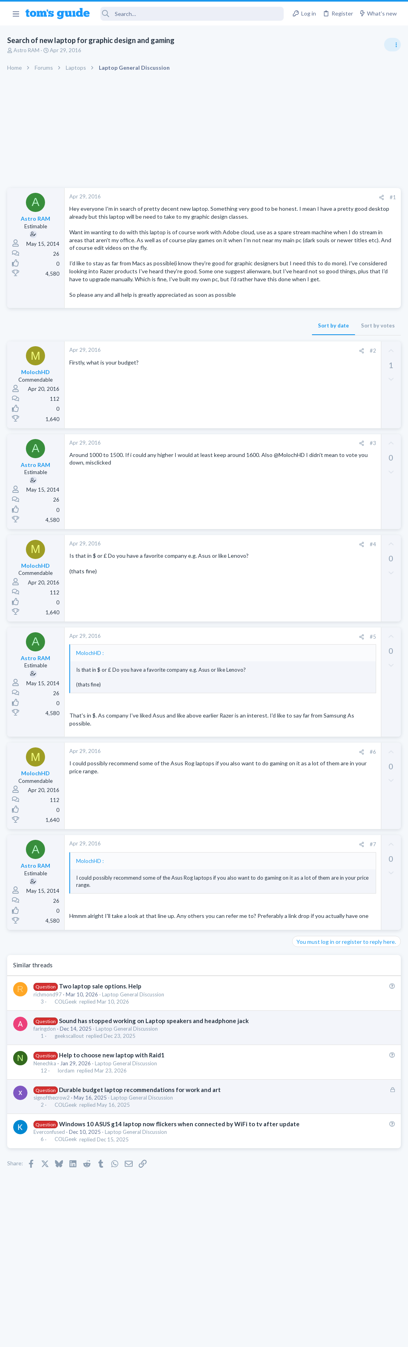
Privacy (224, 1335)
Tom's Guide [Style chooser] (343, 1302)
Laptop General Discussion (134, 1040)
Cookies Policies (174, 1335)
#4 (244, 575)
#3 (244, 474)
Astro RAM (27, 50)
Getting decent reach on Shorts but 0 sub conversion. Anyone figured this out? (347, 586)
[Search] (192, 14)
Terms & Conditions (279, 1335)
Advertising (118, 1335)
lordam (67, 1116)
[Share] (253, 197)
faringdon (45, 1074)
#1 (264, 197)
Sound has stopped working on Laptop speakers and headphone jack (154, 1066)
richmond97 (48, 1040)
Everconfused (50, 1186)
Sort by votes (250, 357)
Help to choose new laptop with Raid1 (112, 1100)
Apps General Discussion (324, 655)
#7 (244, 883)
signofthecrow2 (52, 1143)
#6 (244, 790)
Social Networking (316, 616)
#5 (244, 668)
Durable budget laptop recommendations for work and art (141, 1135)
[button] (16, 14)
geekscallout (69, 1081)
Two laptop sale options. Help (101, 1031)
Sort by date (205, 357)
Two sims (306, 540)
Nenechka (45, 1109)
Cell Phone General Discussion (330, 562)
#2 (244, 382)
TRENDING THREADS (307, 431)
